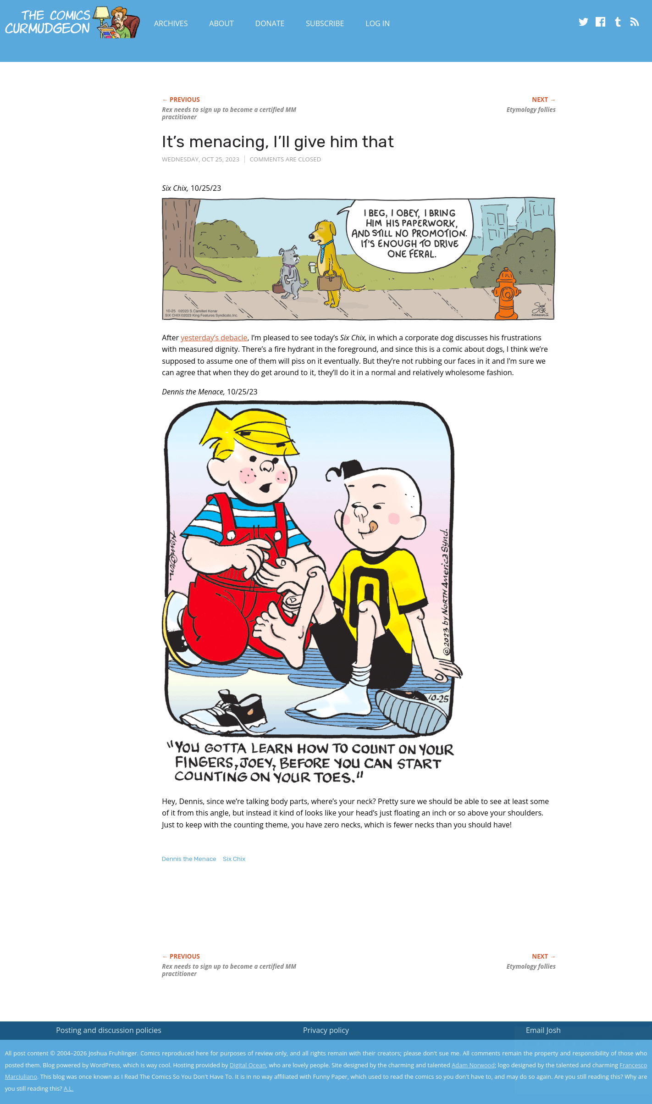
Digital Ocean (248, 1065)
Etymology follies (531, 109)
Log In (377, 23)
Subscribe (325, 23)
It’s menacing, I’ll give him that (278, 141)
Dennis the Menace (189, 858)
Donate (270, 23)
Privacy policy (326, 1030)
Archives (171, 23)
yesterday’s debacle (214, 338)
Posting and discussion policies (108, 1030)
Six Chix (234, 858)
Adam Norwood (473, 1065)
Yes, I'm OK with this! (574, 1070)
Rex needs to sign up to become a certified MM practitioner (229, 113)
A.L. (69, 1088)
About (221, 23)
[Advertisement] (329, 917)
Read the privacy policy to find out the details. (570, 1046)
